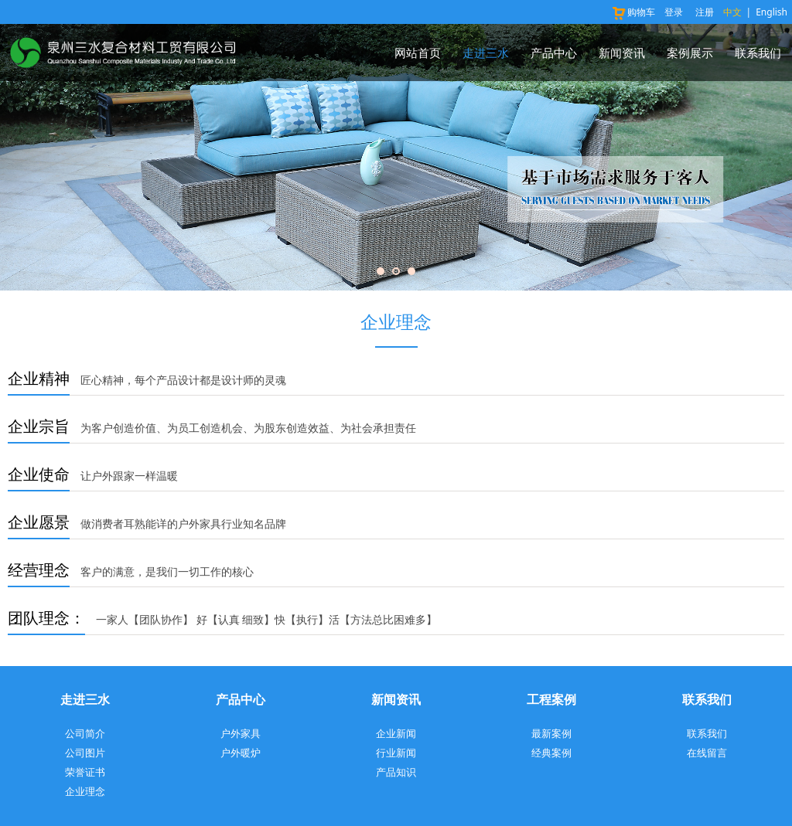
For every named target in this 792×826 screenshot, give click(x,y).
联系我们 (758, 52)
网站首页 (417, 52)
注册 (704, 12)
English (771, 12)
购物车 (633, 12)
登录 (673, 12)
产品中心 (554, 52)
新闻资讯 (622, 52)
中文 (732, 12)
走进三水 (486, 52)
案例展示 (690, 52)
